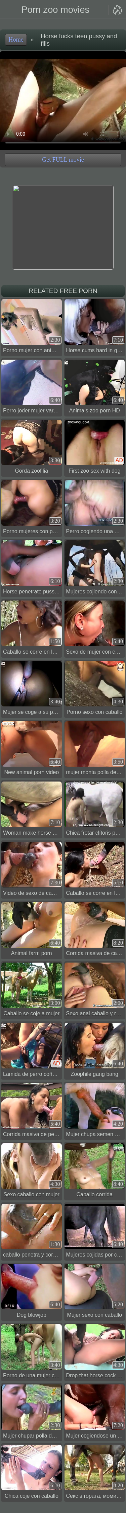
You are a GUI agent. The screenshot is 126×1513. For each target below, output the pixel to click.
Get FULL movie (63, 159)
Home (16, 39)
